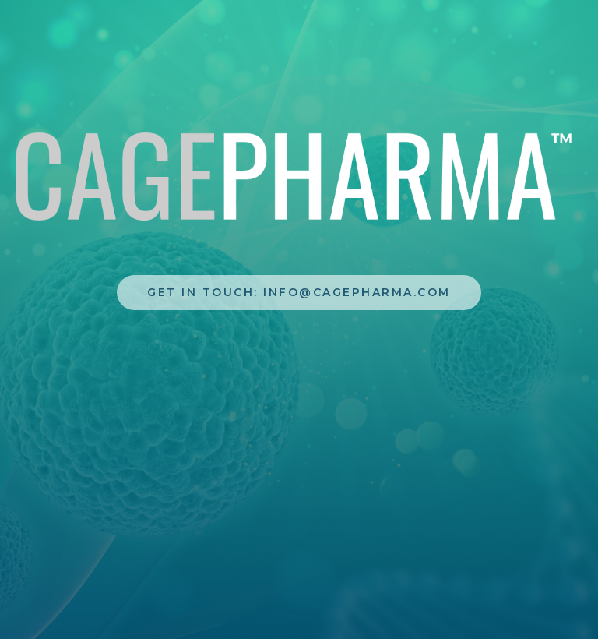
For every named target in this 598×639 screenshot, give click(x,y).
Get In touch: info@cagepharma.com (299, 292)
